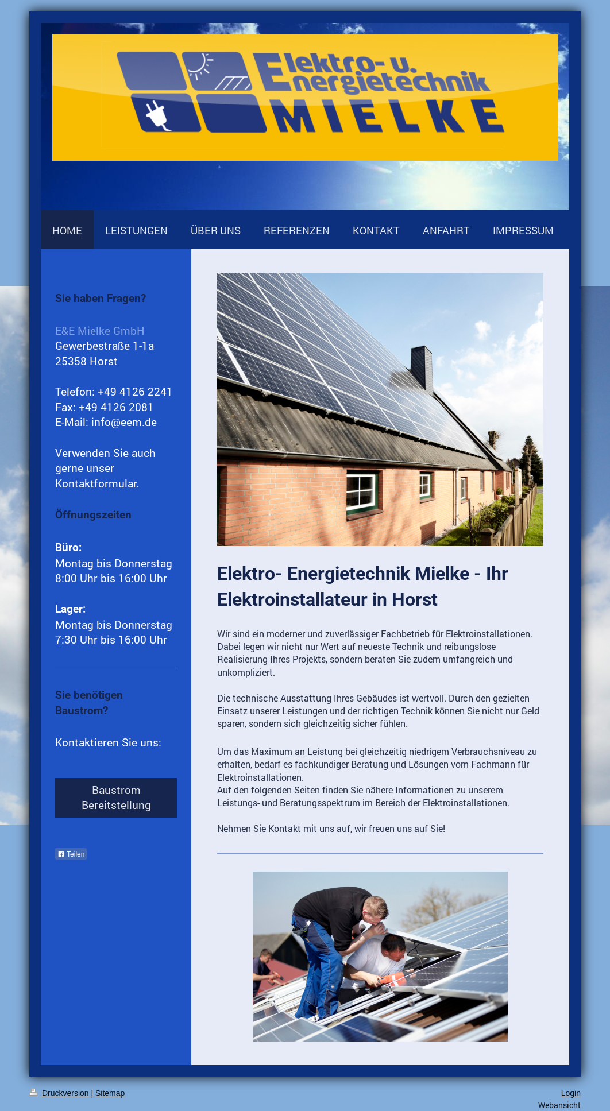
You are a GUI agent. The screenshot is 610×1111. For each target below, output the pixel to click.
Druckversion (60, 1093)
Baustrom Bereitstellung (116, 797)
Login (571, 1093)
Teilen (70, 854)
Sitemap (110, 1093)
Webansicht (559, 1105)
